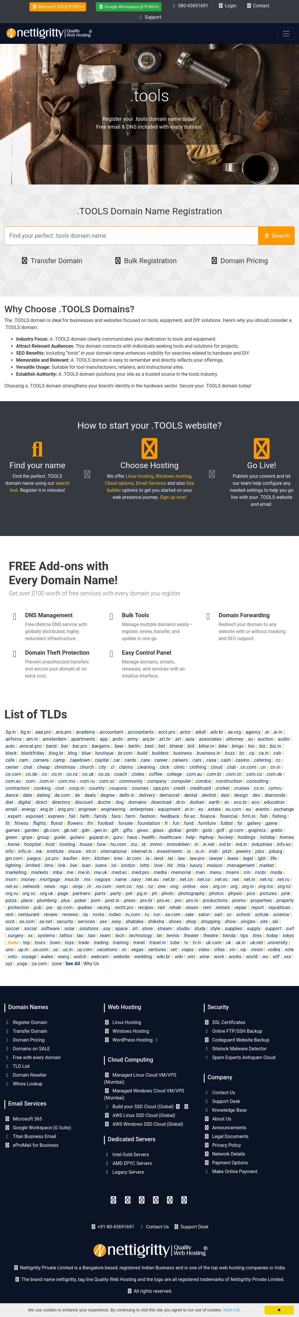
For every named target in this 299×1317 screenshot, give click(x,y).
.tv (185, 942)
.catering (262, 760)
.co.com (12, 774)
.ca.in (263, 753)
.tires (256, 935)
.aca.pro (63, 732)
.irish (213, 851)
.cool (59, 788)
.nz (150, 886)
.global (174, 830)
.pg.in (141, 893)
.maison (214, 865)
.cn (263, 767)
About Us (217, 1119)
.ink (38, 851)
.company (156, 781)
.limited (32, 865)
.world (251, 956)
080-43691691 (189, 5)
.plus (65, 900)
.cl (111, 767)
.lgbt (261, 858)
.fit (7, 823)
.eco (255, 802)
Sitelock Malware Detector (235, 1048)
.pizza (10, 900)
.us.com (40, 949)
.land (158, 858)
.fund (188, 823)
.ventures (156, 949)
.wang (63, 956)
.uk (228, 942)
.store (147, 928)
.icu (133, 844)
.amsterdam (54, 739)
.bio (251, 746)
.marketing (15, 872)
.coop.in (76, 788)
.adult (200, 732)
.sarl (217, 914)
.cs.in (258, 788)
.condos (202, 781)
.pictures (268, 893)
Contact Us (219, 1092)
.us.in (67, 949)
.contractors (16, 788)
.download (160, 802)
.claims (125, 767)
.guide (59, 837)
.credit (178, 788)
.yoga (21, 963)
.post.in (111, 900)
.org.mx (265, 886)
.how (101, 844)
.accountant (110, 732)
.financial (228, 816)
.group (42, 837)
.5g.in (10, 732)
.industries (261, 844)
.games (12, 830)
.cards (130, 760)
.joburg (275, 851)
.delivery (146, 795)
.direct (40, 802)
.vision (256, 949)
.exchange (283, 809)
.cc (277, 760)
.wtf (275, 956)
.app (103, 739)
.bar (64, 746)
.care (145, 760)
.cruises (241, 788)
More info (231, 1310)
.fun (175, 823)
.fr (166, 823)
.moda (275, 872)
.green (10, 837)
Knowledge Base (225, 1110)
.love (158, 865)
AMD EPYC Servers (128, 1163)
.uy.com (84, 949)
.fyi (239, 823)
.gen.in (100, 830)
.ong (173, 886)
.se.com (26, 921)
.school (242, 914)
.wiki (178, 956)
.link (61, 865)
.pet (128, 893)
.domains (136, 802)
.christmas (64, 767)
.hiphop (206, 837)
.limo (48, 865)
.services (86, 921)
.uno (8, 949)
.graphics (256, 830)
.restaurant (28, 914)
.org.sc (28, 893)
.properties (260, 900)
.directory (60, 802)
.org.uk (46, 893)
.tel (159, 935)
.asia (189, 739)
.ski (274, 921)
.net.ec (221, 879)
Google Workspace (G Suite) (37, 1127)
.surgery (15, 935)
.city (102, 767)
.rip (84, 914)
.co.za (103, 774)
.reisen (191, 907)
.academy (85, 732)
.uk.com (213, 942)
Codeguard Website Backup (237, 1040)
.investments (169, 851)
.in (195, 844)
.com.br (213, 774)
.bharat (175, 746)
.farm (129, 816)
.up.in (22, 949)
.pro (178, 900)
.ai (266, 732)
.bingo (237, 746)
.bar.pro (79, 746)
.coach (120, 774)
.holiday (267, 837)
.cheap (43, 767)
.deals (90, 795)
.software (50, 928)
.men (199, 872)
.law (181, 858)
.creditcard (200, 788)
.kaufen (70, 858)
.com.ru (87, 781)
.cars (196, 760)
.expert (14, 816)
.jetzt (226, 851)
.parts (100, 893)
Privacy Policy (222, 1145)
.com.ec (12, 781)
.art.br (164, 739)
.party (115, 893)
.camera (40, 760)
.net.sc (11, 886)
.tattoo (65, 935)
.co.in (56, 774)
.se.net (45, 921)
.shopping (210, 921)
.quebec (84, 907)
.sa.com (172, 914)
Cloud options (119, 483)
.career (160, 760)
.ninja (76, 886)
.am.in (31, 739)
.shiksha (155, 921)
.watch (79, 956)
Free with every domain (32, 1057)
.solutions (88, 928)
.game (270, 823)
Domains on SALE (27, 1048)
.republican (278, 907)
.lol (113, 865)
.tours (39, 942)
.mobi (259, 872)
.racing (103, 907)
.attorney (234, 739)
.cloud (216, 767)
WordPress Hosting (131, 1040)
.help (190, 837)
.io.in (199, 851)
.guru (117, 837)
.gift (114, 830)
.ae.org (234, 732)
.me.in (83, 872)
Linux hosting (139, 476)
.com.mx (66, 781)
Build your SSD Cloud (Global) (146, 1106)
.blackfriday (32, 753)
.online (188, 886)
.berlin (133, 746)
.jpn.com (13, 858)
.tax (79, 935)
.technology (140, 935)
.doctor (103, 802)
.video (203, 949)
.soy (106, 928)
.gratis (276, 830)
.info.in (24, 851)
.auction (265, 739)
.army (132, 739)
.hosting (66, 844)
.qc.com (64, 907)
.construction (228, 781)
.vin (232, 949)
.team (105, 935)
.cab (276, 753)
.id (142, 844)
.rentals (222, 907)
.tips (243, 935)
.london (127, 865)
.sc (229, 914)
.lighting (12, 865)
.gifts (127, 830)
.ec (226, 802)
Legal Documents (226, 1136)
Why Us (91, 963)
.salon (203, 914)
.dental (190, 795)
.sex (102, 921)
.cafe (9, 760)
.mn (246, 872)
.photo (167, 893)
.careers (179, 760)
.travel (138, 942)
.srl (134, 928)
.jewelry (243, 851)
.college (174, 774)
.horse (13, 844)
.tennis (172, 935)
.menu (214, 872)
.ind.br (224, 844)
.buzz (229, 753)
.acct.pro (166, 732)
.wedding (142, 956)
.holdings (246, 837)
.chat (27, 767)
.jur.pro (51, 858)
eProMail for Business (31, 1145)
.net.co (203, 879)
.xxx (287, 956)
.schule (261, 914)
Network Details (224, 1154)
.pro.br (145, 900)
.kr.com (133, 858)
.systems (45, 935)
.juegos (33, 858)
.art (177, 739)
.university (277, 942)
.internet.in (141, 851)
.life (273, 858)
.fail (71, 816)
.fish (263, 816)
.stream (164, 928)
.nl (88, 886)
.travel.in (157, 942)
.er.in (189, 809)
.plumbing (46, 900)
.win (191, 956)
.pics (250, 893)
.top (26, 942)
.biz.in (275, 746)
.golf (220, 830)
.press (129, 900)
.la (147, 858)
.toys (69, 942)
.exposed (34, 816)
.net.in (249, 879)
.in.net (208, 844)
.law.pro (196, 858)
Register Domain (25, 1022)
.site (263, 921)
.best (148, 746)
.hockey (225, 837)
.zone (56, 963)
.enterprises (141, 809)
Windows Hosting (126, 1031)
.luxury (195, 865)
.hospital (32, 844)
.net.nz (266, 879)
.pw (48, 907)
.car (116, 760)
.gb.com (50, 830)
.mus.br (71, 879)
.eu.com (232, 809)
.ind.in (240, 844)
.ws (264, 956)
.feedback (169, 816)
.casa (210, 760)
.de (77, 795)
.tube (174, 942)
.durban (196, 802)
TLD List (17, 1066)
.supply (253, 928)
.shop (190, 921)
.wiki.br (162, 956)
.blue (86, 753)
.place (26, 900)
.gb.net (70, 830)
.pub (37, 907)
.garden (31, 830)
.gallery (253, 823)
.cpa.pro (160, 788)
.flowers (74, 823)
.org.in (247, 886)
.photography (191, 893)
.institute (55, 851)
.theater (191, 935)
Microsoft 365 (23, 1119)
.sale (189, 914)
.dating (43, 795)
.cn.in (274, 767)
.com (30, 781)
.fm (89, 823)
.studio (182, 928)
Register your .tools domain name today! (149, 119)
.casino (241, 760)
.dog (119, 802)
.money (27, 879)
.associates (210, 739)
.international (112, 851)
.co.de (31, 774)
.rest (8, 914)
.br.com (125, 753)
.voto (12, 956)
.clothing (197, 767)
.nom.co (123, 886)
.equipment (168, 809)
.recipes (145, 907)
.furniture (206, 823)
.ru (146, 914)
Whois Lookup (23, 1084)
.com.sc (106, 781)
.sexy (115, 921)
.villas (219, 949)
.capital (101, 760)
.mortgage (49, 879)
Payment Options (226, 1163)
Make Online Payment (231, 1171)
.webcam (99, 956)
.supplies (233, 928)
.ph (154, 893)
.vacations (106, 949)
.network (30, 886)
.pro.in (191, 900)
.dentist (208, 795)
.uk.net (256, 942)
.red (161, 907)
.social (29, 928)
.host (49, 844)
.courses (140, 788)
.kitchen (101, 858)
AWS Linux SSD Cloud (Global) (139, 1115)
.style (214, 928)
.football (105, 823)
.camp (58, 760)
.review (50, 914)
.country (96, 788)
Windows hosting (173, 476)
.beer (118, 746)
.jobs (259, 851)
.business (182, 753)
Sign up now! (173, 497)
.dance (11, 795)
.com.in (46, 781)
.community (130, 781)
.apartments (82, 739)
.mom (10, 879)
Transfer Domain (51, 261)
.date (27, 795)
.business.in (207, 753)
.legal (247, 858)
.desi (225, 795)
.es (200, 809)
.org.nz (284, 886)
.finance (207, 816)
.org (234, 886)
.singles (247, 921)
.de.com (61, 795)
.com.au (193, 774)
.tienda (229, 935)
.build (141, 753)
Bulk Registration (145, 261)
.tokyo (287, 935)
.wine (203, 956)
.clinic (179, 767)
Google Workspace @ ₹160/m (128, 6)
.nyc (139, 886)
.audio (283, 739)
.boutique (104, 753)
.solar (69, 928)
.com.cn (233, 774)
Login (227, 5)
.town (54, 942)
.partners (81, 893)
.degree (107, 795)
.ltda (180, 865)
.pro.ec (163, 900)
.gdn (85, 830)
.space (121, 928)
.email (10, 809)
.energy (28, 809)
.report (257, 907)
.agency (252, 732)
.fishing (278, 816)
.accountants (140, 732)
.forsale (125, 823)
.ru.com (132, 914)
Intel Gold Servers (126, 1154)
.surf (289, 928)
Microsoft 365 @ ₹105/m (58, 6)
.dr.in (180, 802)
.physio (234, 893)
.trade (83, 942)
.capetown (79, 760)
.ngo (63, 886)
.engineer (87, 809)
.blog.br (55, 753)
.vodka (273, 949)
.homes (286, 837)
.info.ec (283, 844)
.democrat (169, 795)
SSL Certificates (224, 1022)
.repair (240, 907)
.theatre (210, 935)
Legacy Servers (124, 1172)
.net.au (151, 879)
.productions (214, 900)
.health (148, 837)
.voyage (28, 956)
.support (272, 928)
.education (274, 802)
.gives (142, 830)
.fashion (147, 816)
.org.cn (219, 886)
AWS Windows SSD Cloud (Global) (143, 1124)
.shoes (174, 921)
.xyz (8, 963)
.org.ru (11, 893)
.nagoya (102, 879)
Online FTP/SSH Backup (233, 1031)
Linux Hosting (122, 1022)
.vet (173, 949)
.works (234, 956)
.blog (72, 753)
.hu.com (117, 844)
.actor (185, 732)
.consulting (257, 781)
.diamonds (275, 795)
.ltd (169, 865)
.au (250, 739)
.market (266, 865)
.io (188, 851)
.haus (131, 837)
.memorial (180, 872)
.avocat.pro (29, 746)
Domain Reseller (25, 1075)
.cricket (222, 788)
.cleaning (145, 767)
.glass (158, 830)
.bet (161, 746)
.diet (8, 802)
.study (199, 928)
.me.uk (100, 872)
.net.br (168, 879)
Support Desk (222, 1101)
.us (55, 949)
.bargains (100, 746)
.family (100, 816)
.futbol (226, 823)
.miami (232, 872)
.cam (23, 760)
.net (235, 879)
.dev (255, 795)
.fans (115, 816)
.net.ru (282, 879)
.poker (80, 900)
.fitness (20, 823)
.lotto (144, 865)
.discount (83, 802)
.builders (160, 753)
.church (86, 767)
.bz (241, 753)
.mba (57, 872)
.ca (251, 753)
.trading (100, 942)
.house (86, 844)
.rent (206, 907)
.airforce (13, 739)
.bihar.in (206, 746)
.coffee (155, 774)
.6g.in (25, 732)
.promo (238, 900)
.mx (86, 879)
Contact (258, 5)
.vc (123, 949)
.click (164, 767)
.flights (39, 823)
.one (161, 886)
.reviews (69, 914)
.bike (222, 746)
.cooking (42, 788)
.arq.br (148, 739)
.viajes (187, 949)
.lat (170, 858)
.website (121, 956)
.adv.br (216, 732)
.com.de (273, 774)
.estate (214, 809)
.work (218, 956)
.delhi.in (126, 795)
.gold (206, 830)
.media (159, 872)
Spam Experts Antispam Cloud (240, 1057)
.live (73, 865)
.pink (285, 893)
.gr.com (235, 830)
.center (11, 767)
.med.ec (118, 872)
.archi (117, 739)
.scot (9, 921)
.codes (137, 774)
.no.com (102, 886)
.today (271, 935)
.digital (24, 802)
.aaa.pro (42, 732)
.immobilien (178, 844)
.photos (216, 893)
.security (64, 921)
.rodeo (114, 914)
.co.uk (87, 774)
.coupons (117, 788)
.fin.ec (189, 816)
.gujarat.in (98, 837)
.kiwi (117, 858)
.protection (18, 907)
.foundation (148, 823)
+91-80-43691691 (116, 1227)
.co (44, 774)
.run (156, 914)
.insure (74, 851)
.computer (180, 781)
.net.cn (186, 879)
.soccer (12, 928)
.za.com (39, 963)
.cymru (274, 788)
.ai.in (277, 732)
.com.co (253, 774)
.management (240, 865)
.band (51, 746)
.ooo (203, 886)
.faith (84, 816)
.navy (135, 879)
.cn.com (247, 767)
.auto (9, 746)
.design (240, 795)
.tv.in (196, 942)
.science (280, 914)
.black (10, 753)
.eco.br (240, 802)
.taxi (91, 935)
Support (149, 17)
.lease (232, 858)
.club (231, 767)
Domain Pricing (239, 261)
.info (9, 851)
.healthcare (169, 837)
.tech (119, 935)
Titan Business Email (30, 1136)
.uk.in (240, 942)
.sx (30, 935)
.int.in (90, 851)
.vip (242, 949)
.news (49, 886)
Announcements (225, 1127)
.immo (155, 844)
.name (120, 879)
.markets (39, 872)
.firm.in (248, 816)
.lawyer (215, 858)
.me (70, 872)
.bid (190, 746)
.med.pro (140, 872)
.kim (85, 858)
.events (261, 809)
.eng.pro (65, 809)
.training (120, 942)
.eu (248, 809)
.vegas (136, 949)
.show (230, 921)
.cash (225, 760)
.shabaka (134, 921)
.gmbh (191, 830)
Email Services (151, 483)
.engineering (112, 809)
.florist (56, 823)
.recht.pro (123, 907)
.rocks (97, 914)
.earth (214, 802)
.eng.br (46, 809)
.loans (100, 865)
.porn (95, 900)
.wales (46, 956)
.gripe (26, 837)
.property (284, 900)
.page (62, 893)
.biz (261, 746)
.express (55, 816)
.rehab (174, 907)
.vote (289, 949)
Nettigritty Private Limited (256, 1279)
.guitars (76, 837)
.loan (86, 865)
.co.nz (71, 774)
